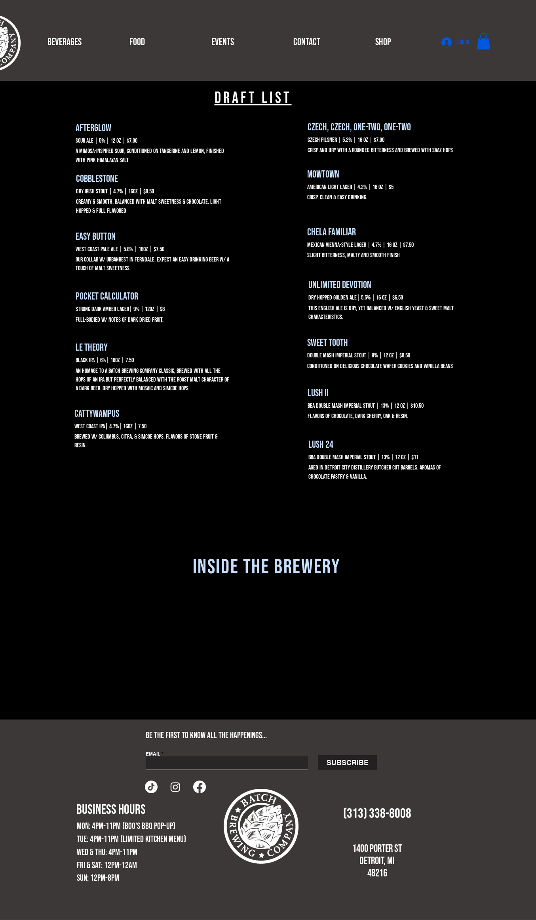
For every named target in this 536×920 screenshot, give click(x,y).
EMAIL (153, 754)
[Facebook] (199, 787)
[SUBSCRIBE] (347, 762)
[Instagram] (175, 787)
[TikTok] (151, 787)
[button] (83, 42)
